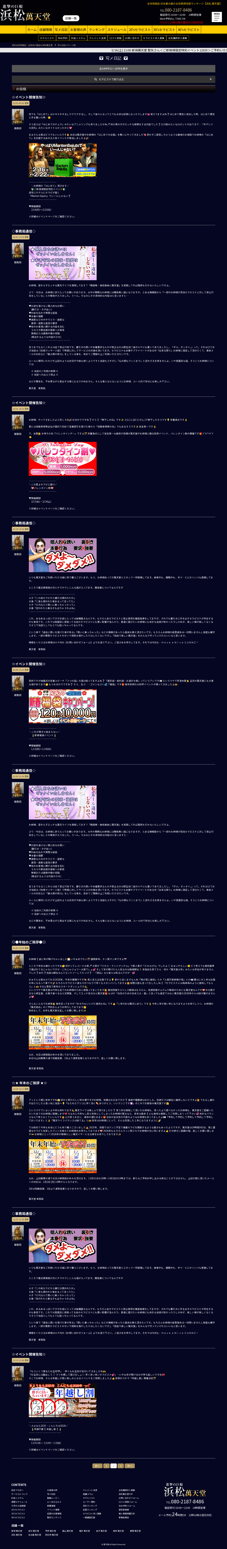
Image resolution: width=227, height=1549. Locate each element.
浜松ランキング (90, 1505)
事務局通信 (124, 1517)
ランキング (97, 29)
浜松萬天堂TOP (126, 1493)
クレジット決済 (97, 38)
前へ (97, 1466)
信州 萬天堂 (33, 1530)
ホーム (32, 29)
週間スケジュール (19, 1501)
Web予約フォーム (127, 1505)
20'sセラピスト (140, 29)
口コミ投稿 (115, 38)
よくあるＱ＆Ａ (54, 1501)
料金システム (78, 38)
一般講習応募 (89, 1517)
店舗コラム (88, 1493)
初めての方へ (17, 1490)
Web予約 (62, 38)
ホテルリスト (47, 38)
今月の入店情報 (18, 1505)
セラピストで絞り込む (111, 79)
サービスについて (19, 1493)
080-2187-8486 (178, 10)
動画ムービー (53, 1497)
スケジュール (116, 29)
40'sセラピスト (189, 29)
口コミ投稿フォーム (128, 1501)
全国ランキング (90, 1509)
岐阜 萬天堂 (118, 1530)
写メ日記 (61, 29)
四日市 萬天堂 (51, 1534)
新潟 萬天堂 (16, 1530)
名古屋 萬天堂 (34, 1534)
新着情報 (51, 1505)
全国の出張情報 (54, 1513)
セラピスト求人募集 (153, 38)
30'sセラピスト (164, 29)
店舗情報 (45, 29)
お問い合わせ (132, 38)
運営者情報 (124, 1509)
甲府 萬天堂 (50, 1530)
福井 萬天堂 (84, 1530)
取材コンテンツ (54, 1517)
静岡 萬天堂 (135, 1530)
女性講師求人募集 (177, 38)
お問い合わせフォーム (129, 1497)
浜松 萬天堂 (16, 1534)
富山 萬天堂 (67, 1530)
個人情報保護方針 (127, 1513)
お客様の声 (78, 29)
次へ (129, 1466)
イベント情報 (53, 1509)
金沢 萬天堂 (101, 1530)
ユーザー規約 (89, 1501)
